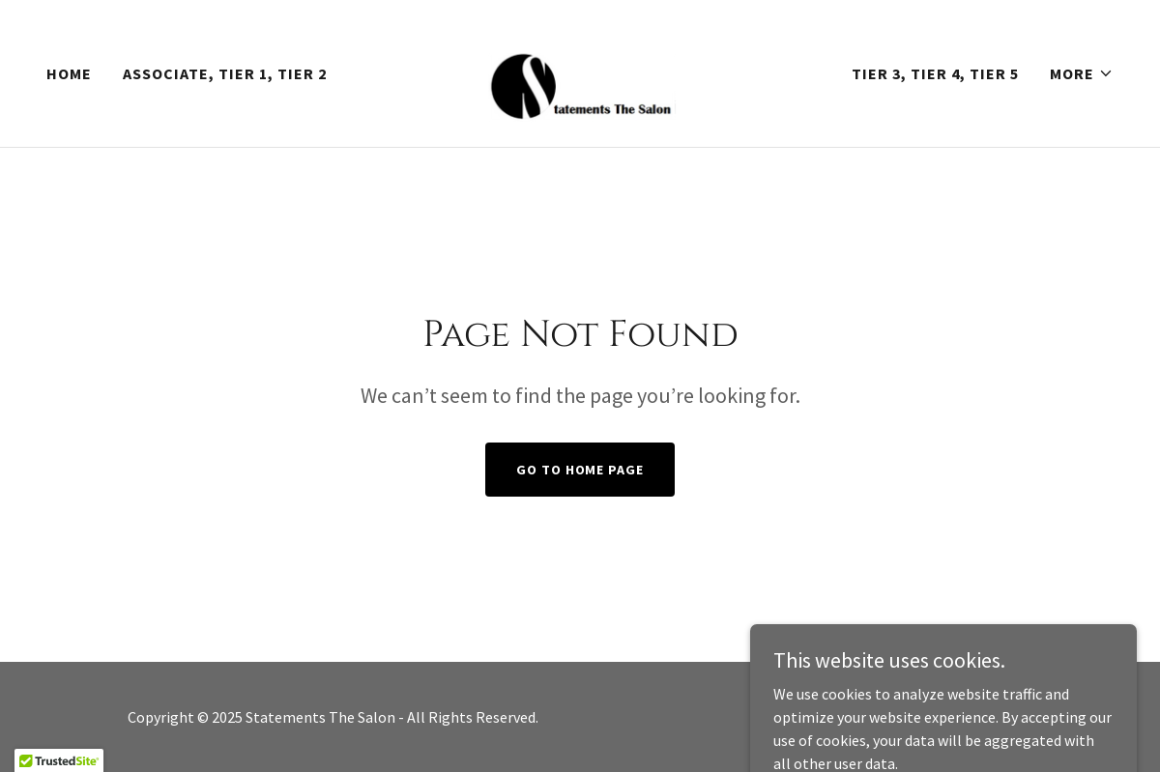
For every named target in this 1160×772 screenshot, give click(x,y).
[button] (1082, 73)
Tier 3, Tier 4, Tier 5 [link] (935, 73)
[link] (579, 71)
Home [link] (69, 73)
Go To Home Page (579, 469)
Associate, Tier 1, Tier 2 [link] (225, 73)
